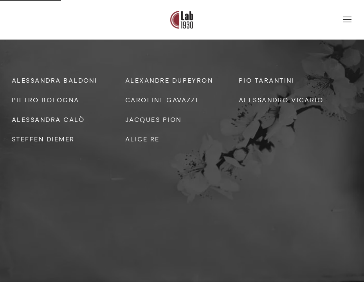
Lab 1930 (182, 20)
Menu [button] (346, 20)
